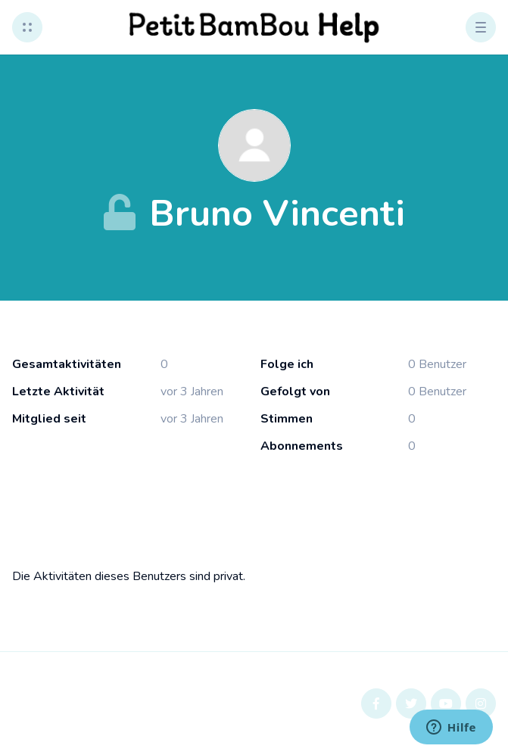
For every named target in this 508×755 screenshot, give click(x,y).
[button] (27, 27)
